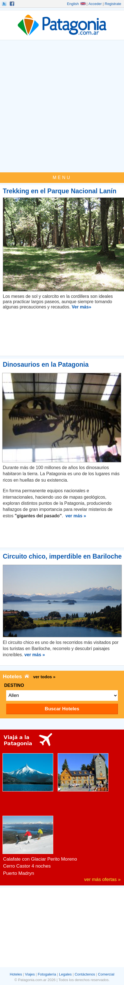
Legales (65, 974)
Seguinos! (5, 3)
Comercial (106, 974)
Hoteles (16, 974)
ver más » (75, 515)
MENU (62, 177)
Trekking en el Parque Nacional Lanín (59, 191)
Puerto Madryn (18, 873)
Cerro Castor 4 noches (27, 866)
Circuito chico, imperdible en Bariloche (62, 556)
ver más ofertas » (102, 879)
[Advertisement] (62, 107)
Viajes (30, 974)
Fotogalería (47, 974)
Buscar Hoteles (62, 708)
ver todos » (44, 676)
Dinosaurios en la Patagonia (46, 364)
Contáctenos (85, 974)
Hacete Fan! (12, 3)
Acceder (95, 4)
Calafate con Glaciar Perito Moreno (40, 859)
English (76, 4)
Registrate (113, 4)
